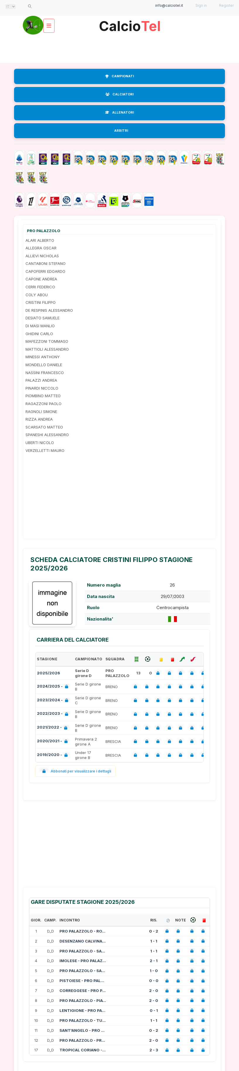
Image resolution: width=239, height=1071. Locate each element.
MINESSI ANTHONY (42, 356)
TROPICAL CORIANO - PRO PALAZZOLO (82, 1050)
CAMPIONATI (119, 76)
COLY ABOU (36, 294)
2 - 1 (154, 960)
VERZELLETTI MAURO (44, 450)
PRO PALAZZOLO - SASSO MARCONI (82, 970)
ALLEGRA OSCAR (41, 248)
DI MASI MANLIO (40, 325)
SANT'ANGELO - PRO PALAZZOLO (82, 1030)
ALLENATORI (119, 112)
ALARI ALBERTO (39, 240)
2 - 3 (153, 1050)
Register (226, 5)
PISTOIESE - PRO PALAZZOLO (82, 980)
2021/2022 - (53, 728)
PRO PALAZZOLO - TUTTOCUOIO (82, 1020)
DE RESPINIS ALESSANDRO (49, 310)
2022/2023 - (54, 714)
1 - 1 (153, 941)
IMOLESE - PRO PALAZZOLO (82, 960)
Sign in (201, 5)
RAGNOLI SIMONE (41, 411)
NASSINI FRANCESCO (44, 372)
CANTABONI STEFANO (45, 263)
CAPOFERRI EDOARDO (45, 271)
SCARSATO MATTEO (44, 427)
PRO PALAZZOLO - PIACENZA (82, 1000)
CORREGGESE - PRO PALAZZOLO (82, 990)
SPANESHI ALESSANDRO (47, 434)
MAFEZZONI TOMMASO (46, 341)
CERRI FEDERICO (40, 287)
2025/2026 (48, 673)
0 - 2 (153, 931)
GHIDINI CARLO (39, 333)
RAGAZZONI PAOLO (43, 403)
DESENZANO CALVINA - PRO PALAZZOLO (82, 941)
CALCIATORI (119, 94)
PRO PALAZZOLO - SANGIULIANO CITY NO (82, 951)
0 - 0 (153, 980)
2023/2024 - (54, 701)
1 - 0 (154, 970)
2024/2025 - (54, 687)
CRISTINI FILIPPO (40, 302)
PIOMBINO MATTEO (43, 395)
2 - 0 (153, 990)
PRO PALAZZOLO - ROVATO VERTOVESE (82, 931)
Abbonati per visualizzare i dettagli (75, 771)
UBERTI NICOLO (39, 442)
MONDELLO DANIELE (43, 364)
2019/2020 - (53, 755)
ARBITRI (121, 130)
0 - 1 (154, 1010)
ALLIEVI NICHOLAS (42, 255)
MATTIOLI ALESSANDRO (47, 349)
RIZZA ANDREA (39, 419)
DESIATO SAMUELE (42, 318)
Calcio (129, 23)
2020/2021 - (53, 741)
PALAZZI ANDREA (41, 380)
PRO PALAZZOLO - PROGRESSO (82, 1040)
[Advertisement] (120, 48)
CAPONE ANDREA (41, 279)
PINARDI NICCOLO (41, 388)
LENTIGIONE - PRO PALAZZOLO (82, 1010)
